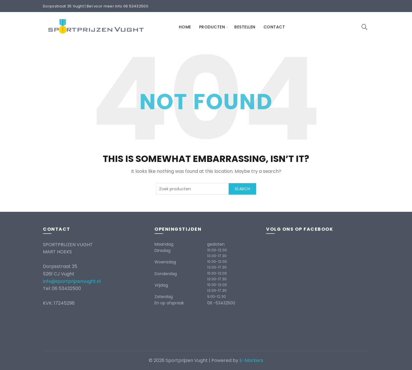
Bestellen (244, 27)
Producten (212, 27)
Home (185, 27)
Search (242, 189)
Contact (274, 27)
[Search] (364, 27)
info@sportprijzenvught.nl (72, 281)
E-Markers (251, 360)
